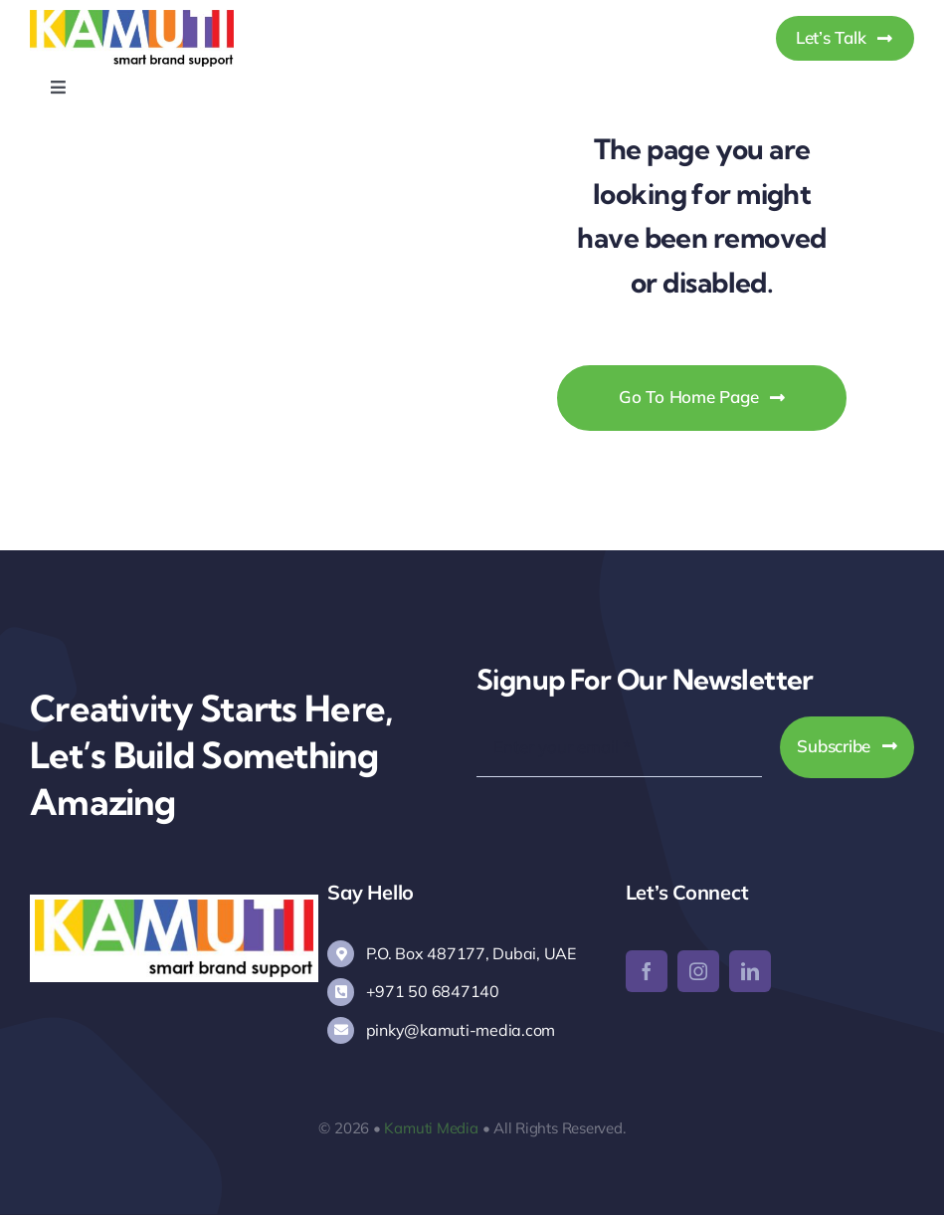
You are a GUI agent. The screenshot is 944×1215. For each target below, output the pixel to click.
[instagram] (698, 971)
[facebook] (646, 971)
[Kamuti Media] (132, 18)
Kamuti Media (430, 1127)
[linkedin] (750, 971)
